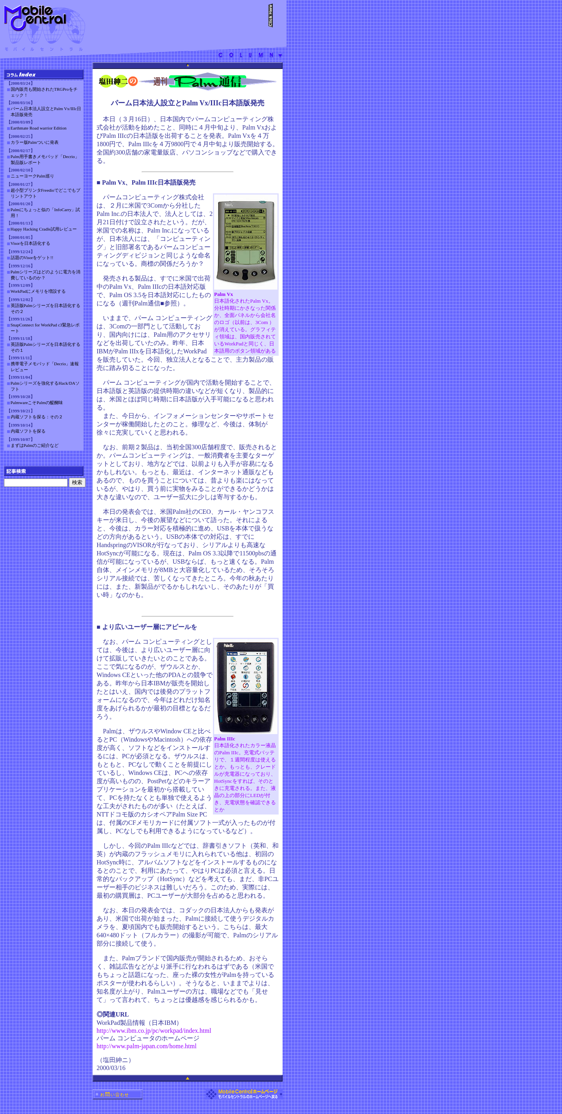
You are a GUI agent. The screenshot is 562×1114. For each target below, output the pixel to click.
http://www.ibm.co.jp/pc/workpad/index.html (154, 1030)
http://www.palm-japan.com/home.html (147, 1046)
